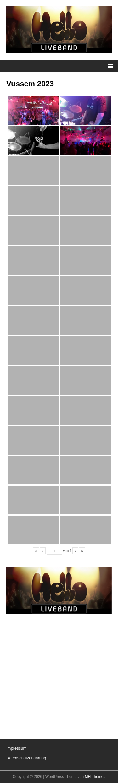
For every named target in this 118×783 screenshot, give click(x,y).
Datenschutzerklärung (26, 758)
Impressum (16, 748)
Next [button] (104, 645)
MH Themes (95, 776)
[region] (59, 646)
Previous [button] (14, 645)
